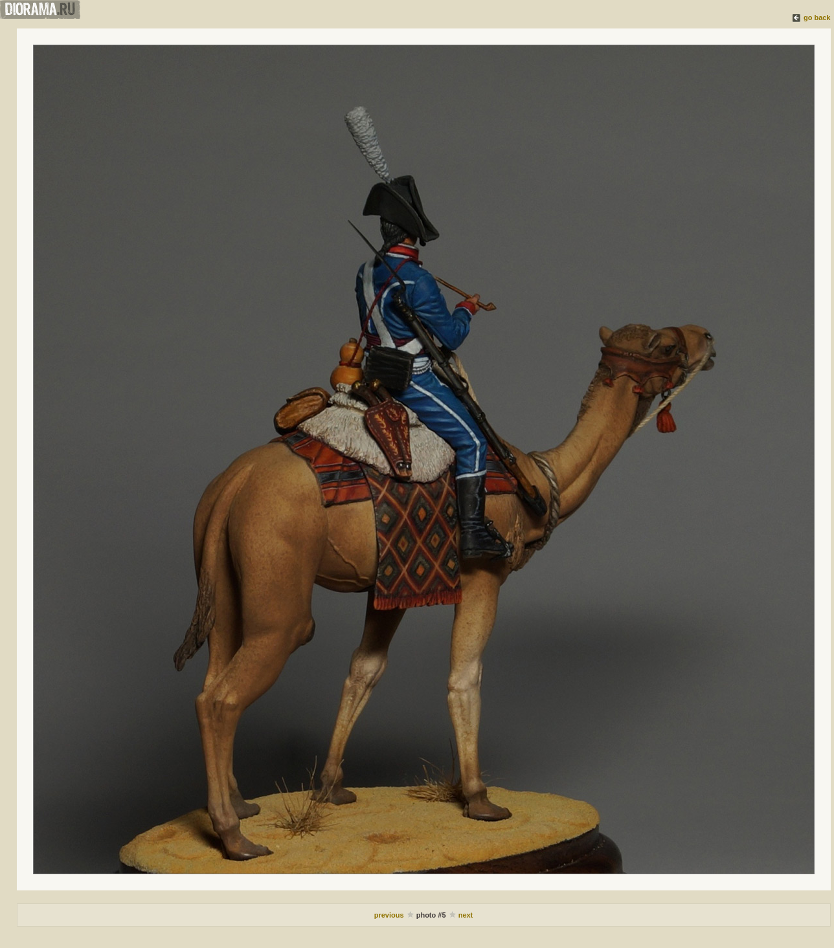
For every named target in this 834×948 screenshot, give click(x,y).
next (465, 915)
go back (817, 17)
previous (390, 915)
